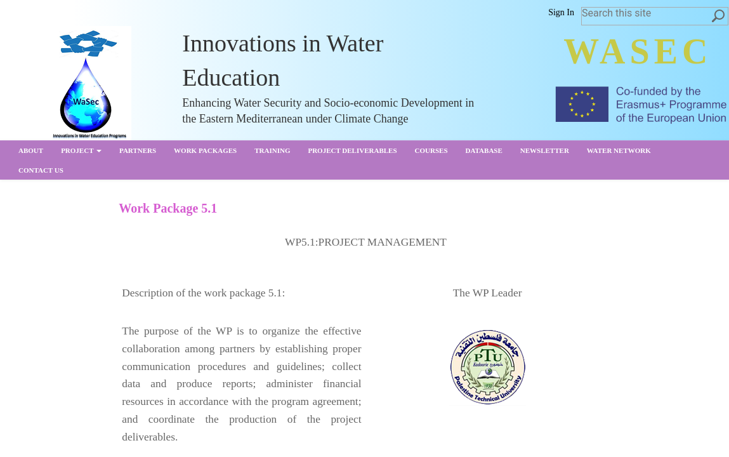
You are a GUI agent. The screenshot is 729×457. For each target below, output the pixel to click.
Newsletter (544, 150)
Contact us (40, 170)
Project (81, 150)
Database (484, 150)
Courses (431, 150)
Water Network (619, 150)
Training (272, 150)
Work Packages (205, 150)
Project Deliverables (352, 150)
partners (137, 150)
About (30, 150)
